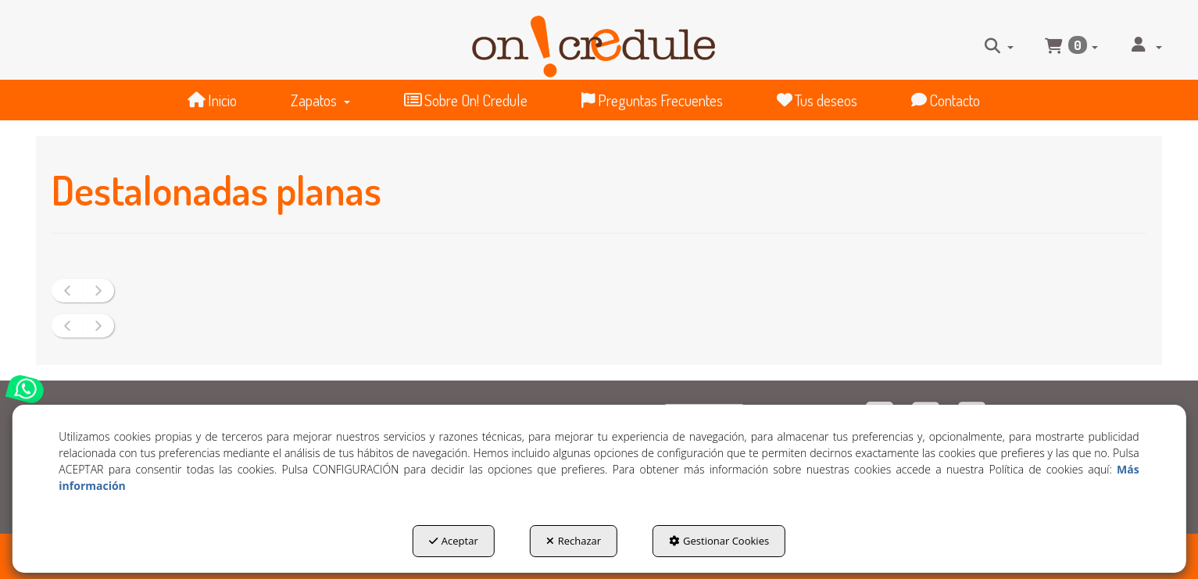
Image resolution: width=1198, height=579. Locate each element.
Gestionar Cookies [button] (719, 541)
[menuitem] (999, 45)
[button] (593, 40)
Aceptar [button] (453, 541)
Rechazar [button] (573, 541)
